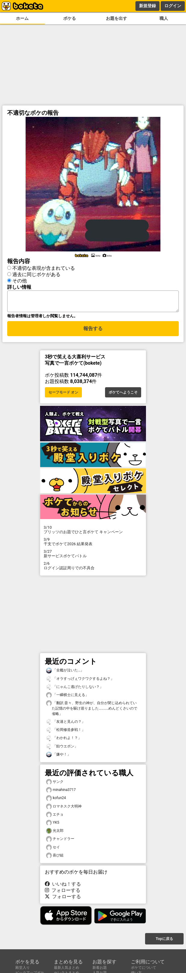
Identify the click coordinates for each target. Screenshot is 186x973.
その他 (19, 280)
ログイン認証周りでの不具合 (93, 567)
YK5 (52, 824)
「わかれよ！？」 (64, 740)
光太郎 (55, 832)
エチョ (55, 816)
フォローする (62, 892)
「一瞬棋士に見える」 (67, 697)
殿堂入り (22, 967)
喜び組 (55, 857)
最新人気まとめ (66, 967)
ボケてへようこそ (123, 394)
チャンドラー (60, 841)
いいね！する (63, 886)
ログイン (172, 5)
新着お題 (99, 967)
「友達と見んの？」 (65, 723)
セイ (53, 849)
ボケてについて (143, 967)
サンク (55, 783)
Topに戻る (164, 939)
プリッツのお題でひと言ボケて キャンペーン (93, 531)
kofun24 (56, 800)
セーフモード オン (63, 394)
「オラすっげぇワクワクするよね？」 (80, 680)
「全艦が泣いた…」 (65, 672)
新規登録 (147, 5)
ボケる (69, 18)
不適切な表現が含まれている (43, 267)
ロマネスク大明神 (64, 808)
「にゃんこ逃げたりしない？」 (74, 689)
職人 (164, 18)
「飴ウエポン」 (62, 748)
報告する (93, 331)
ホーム (22, 18)
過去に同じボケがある (36, 273)
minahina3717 (61, 792)
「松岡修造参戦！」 (65, 731)
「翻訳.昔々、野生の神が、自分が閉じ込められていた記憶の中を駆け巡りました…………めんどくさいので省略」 (91, 710)
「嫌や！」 (58, 756)
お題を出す (116, 18)
